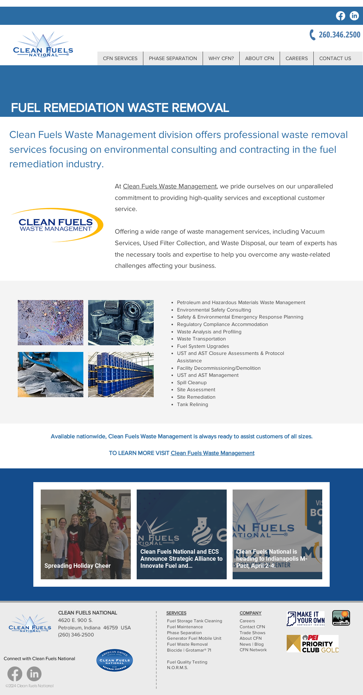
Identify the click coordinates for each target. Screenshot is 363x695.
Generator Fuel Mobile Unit (194, 638)
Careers (247, 620)
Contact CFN (252, 626)
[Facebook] (340, 15)
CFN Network (254, 649)
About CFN (251, 638)
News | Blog (252, 644)
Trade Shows (253, 632)
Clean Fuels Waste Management (170, 186)
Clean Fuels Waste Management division (102, 134)
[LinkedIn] (354, 15)
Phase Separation (184, 632)
